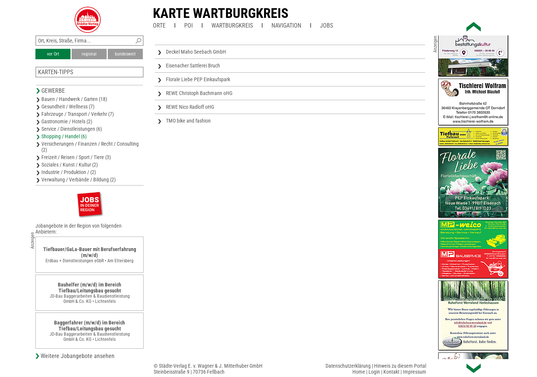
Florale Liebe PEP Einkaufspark (198, 79)
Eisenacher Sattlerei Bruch (193, 66)
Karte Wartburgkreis (220, 13)
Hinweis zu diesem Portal (400, 366)
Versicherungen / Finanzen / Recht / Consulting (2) (90, 147)
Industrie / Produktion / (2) (68, 172)
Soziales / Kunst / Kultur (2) (69, 165)
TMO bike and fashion (188, 121)
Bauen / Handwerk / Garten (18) (74, 99)
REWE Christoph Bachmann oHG (199, 93)
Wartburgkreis (232, 25)
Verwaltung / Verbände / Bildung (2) (78, 180)
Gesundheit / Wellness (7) (67, 107)
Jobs (326, 25)
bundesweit (125, 54)
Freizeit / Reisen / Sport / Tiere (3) (76, 157)
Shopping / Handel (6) (64, 136)
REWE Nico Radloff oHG (190, 107)
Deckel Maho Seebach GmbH (196, 52)
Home (358, 372)
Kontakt (391, 372)
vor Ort (53, 54)
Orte (159, 25)
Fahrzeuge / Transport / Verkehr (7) (77, 114)
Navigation (286, 25)
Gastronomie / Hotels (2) (66, 121)
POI (188, 25)
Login (374, 372)
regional (89, 54)
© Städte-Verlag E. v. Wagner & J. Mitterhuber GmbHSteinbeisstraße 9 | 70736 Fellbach (208, 369)
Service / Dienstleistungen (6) (71, 129)
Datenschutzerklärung (348, 366)
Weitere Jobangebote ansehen (77, 355)
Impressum (414, 372)
